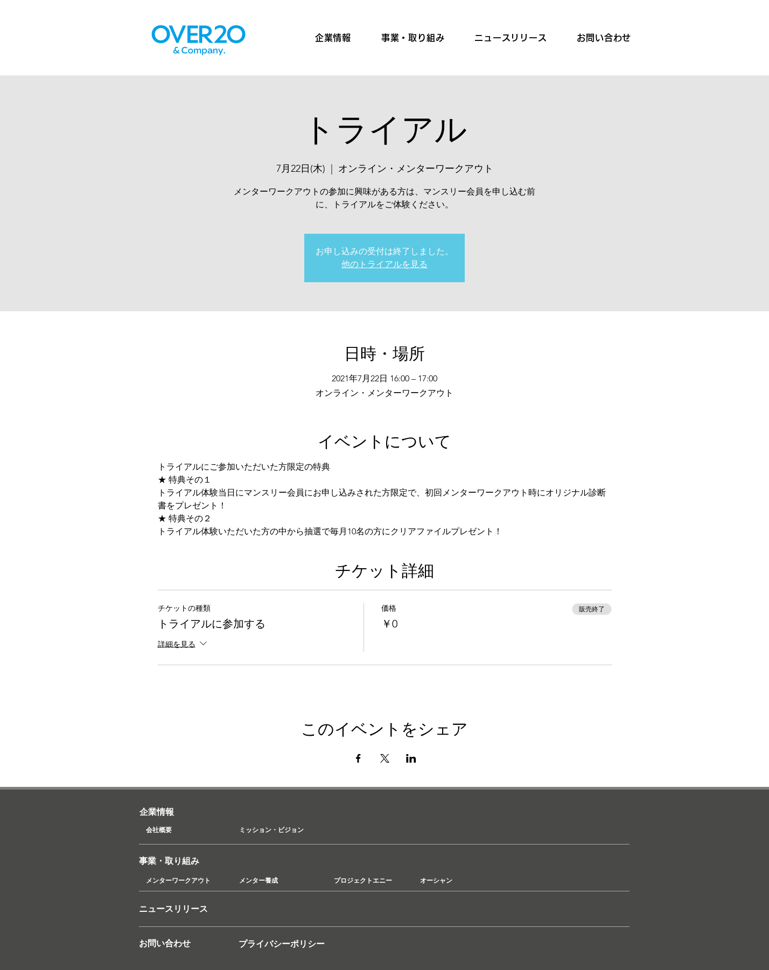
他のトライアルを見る (384, 264)
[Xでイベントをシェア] (385, 758)
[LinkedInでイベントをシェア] (411, 758)
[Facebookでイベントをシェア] (358, 758)
